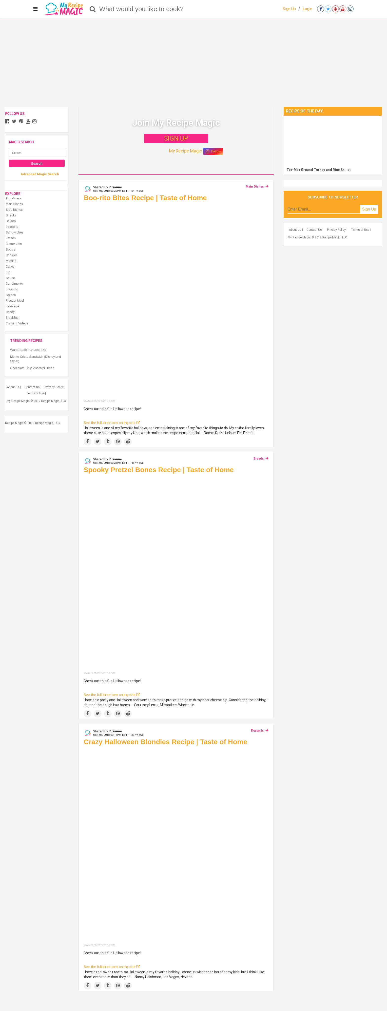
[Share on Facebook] (87, 441)
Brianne (115, 187)
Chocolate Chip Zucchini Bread (32, 368)
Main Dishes (255, 186)
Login (307, 8)
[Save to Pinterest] (118, 441)
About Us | (14, 387)
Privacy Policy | (55, 387)
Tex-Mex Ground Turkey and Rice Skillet (319, 170)
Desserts (257, 730)
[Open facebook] (320, 8)
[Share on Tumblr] (108, 441)
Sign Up (289, 8)
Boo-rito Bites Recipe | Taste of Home (145, 198)
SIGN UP (176, 138)
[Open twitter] (328, 8)
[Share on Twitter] (97, 441)
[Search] (92, 9)
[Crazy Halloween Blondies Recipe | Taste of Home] (176, 845)
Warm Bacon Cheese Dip (28, 350)
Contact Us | (32, 387)
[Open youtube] (342, 8)
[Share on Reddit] (128, 441)
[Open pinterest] (335, 8)
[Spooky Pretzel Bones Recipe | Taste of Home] (176, 573)
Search (37, 164)
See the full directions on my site (112, 423)
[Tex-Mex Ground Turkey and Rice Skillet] (333, 140)
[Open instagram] (350, 8)
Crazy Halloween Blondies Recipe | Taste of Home (165, 742)
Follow (213, 151)
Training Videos (17, 323)
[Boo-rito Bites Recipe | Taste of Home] (176, 301)
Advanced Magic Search (40, 174)
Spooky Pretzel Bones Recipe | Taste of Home (159, 470)
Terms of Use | (36, 393)
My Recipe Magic (185, 150)
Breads (258, 458)
